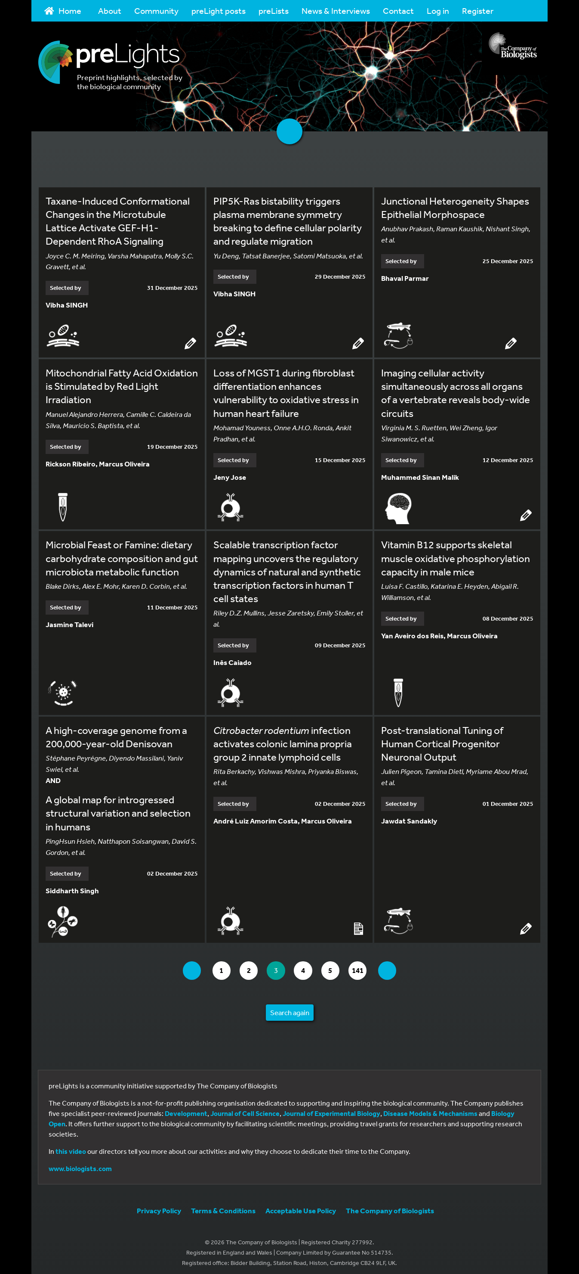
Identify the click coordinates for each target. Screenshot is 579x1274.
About (109, 11)
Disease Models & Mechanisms (430, 1109)
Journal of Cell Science (245, 1109)
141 (365, 966)
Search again (289, 1008)
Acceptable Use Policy (300, 1206)
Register (477, 11)
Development (186, 1109)
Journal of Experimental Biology (331, 1109)
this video (70, 1147)
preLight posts (218, 11)
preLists (274, 11)
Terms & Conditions (223, 1206)
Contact (398, 11)
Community (156, 11)
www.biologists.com (80, 1164)
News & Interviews (336, 11)
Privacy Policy (159, 1206)
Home (62, 11)
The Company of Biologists (390, 1206)
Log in (438, 11)
